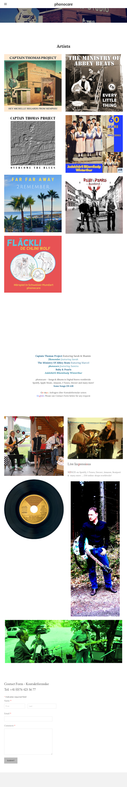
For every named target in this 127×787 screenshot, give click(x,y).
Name (7, 700)
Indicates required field (15, 697)
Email (7, 713)
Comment (9, 725)
